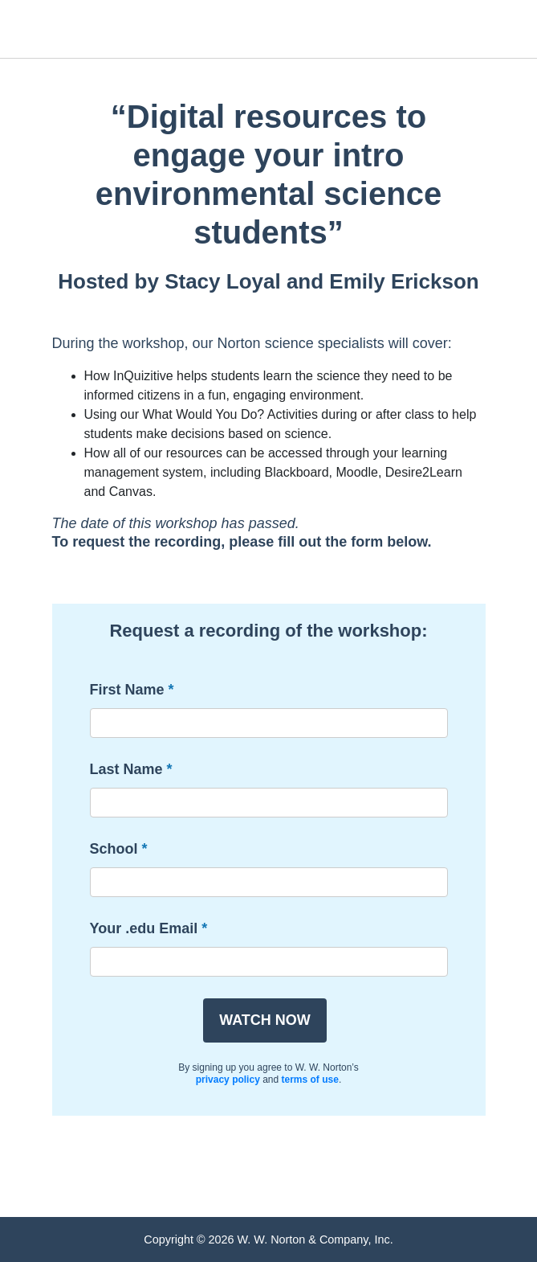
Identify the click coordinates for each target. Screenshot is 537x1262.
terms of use (310, 1079)
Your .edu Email (144, 928)
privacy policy (228, 1079)
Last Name (126, 769)
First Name (127, 690)
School (114, 849)
